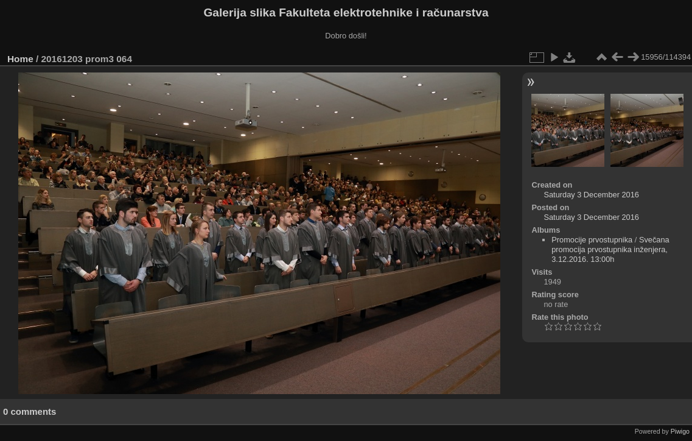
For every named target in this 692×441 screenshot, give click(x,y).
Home (20, 59)
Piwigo (680, 431)
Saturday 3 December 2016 (591, 194)
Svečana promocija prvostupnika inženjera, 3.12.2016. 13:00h (610, 249)
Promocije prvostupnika (591, 239)
